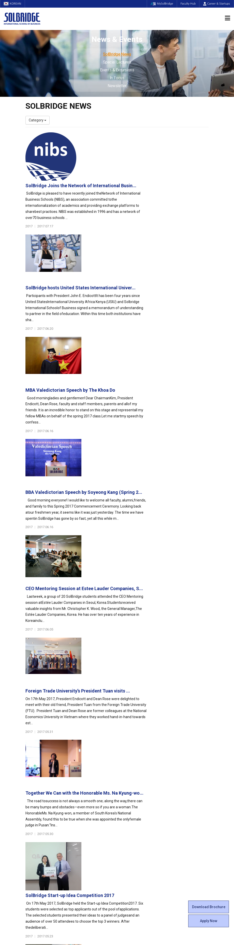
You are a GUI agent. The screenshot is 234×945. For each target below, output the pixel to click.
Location (32, 799)
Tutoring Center (133, 845)
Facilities (128, 834)
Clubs (125, 789)
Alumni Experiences (137, 799)
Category (37, 120)
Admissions (180, 771)
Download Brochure (208, 907)
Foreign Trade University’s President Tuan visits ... (141, 406)
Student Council (133, 779)
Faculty (31, 819)
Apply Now (208, 921)
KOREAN (12, 3)
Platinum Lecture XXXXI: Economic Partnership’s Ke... (144, 568)
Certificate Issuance (137, 814)
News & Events (183, 811)
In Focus (117, 77)
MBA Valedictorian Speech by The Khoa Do (134, 245)
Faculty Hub (188, 3)
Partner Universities (89, 834)
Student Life (132, 771)
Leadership (34, 784)
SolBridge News (117, 54)
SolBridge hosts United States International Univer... (144, 191)
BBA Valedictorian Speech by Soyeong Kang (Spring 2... (147, 299)
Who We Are (35, 779)
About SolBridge (41, 771)
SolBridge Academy (89, 814)
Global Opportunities (93, 827)
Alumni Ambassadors (90, 860)
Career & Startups (216, 3)
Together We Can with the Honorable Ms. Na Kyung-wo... (148, 460)
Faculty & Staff (39, 811)
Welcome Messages (41, 789)
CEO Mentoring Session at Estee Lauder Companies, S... (148, 352)
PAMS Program (85, 845)
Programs (83, 771)
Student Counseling (136, 840)
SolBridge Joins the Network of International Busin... (144, 137)
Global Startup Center (138, 784)
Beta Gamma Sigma (137, 794)
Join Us (31, 829)
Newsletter (117, 85)
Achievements (37, 794)
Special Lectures (117, 62)
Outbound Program (88, 840)
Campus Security (134, 850)
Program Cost (180, 789)
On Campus (132, 827)
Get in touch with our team (165, 751)
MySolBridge (161, 3)
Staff (29, 824)
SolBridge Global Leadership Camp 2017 (131, 622)
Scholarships (179, 794)
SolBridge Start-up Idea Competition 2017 (133, 514)
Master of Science (88, 799)
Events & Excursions (117, 70)
